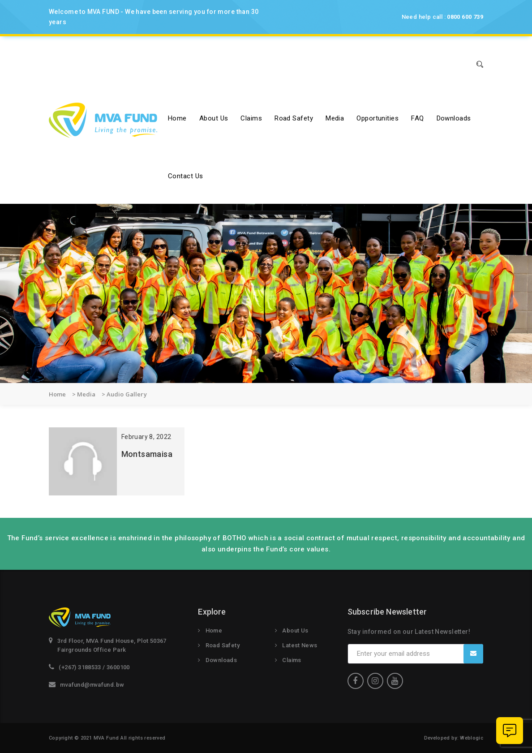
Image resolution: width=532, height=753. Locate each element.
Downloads (454, 118)
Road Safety (294, 118)
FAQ (417, 118)
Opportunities (377, 118)
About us (213, 118)
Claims (251, 118)
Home (177, 118)
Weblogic (471, 738)
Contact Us (185, 176)
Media (335, 118)
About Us (295, 630)
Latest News (299, 645)
